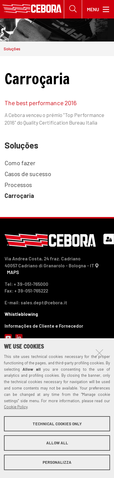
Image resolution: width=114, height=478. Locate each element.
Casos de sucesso (28, 173)
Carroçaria (19, 195)
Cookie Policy (15, 406)
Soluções (12, 48)
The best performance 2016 (41, 102)
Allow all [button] (57, 442)
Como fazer (20, 162)
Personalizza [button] (57, 462)
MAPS (13, 272)
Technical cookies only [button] (57, 423)
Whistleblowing (21, 314)
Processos (18, 184)
